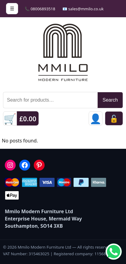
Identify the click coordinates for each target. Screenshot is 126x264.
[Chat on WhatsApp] (113, 251)
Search (110, 100)
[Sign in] (95, 118)
